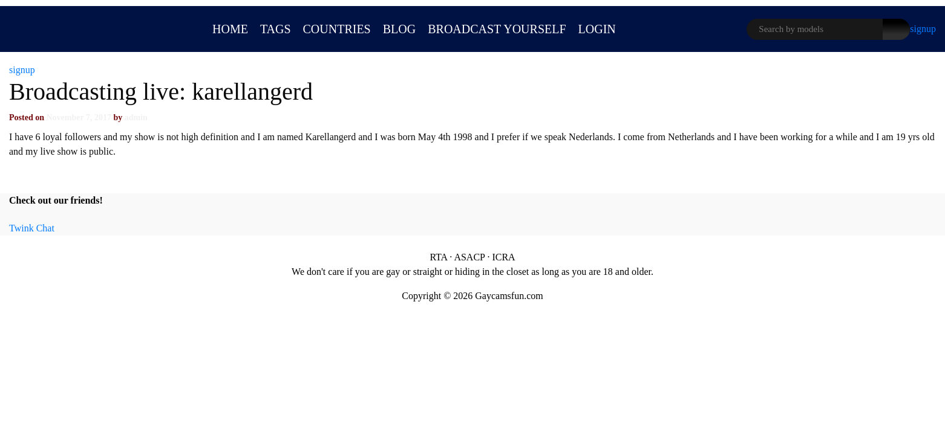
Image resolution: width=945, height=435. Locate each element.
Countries (337, 29)
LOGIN (597, 29)
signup (923, 29)
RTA (438, 257)
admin (136, 117)
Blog (399, 29)
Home (230, 29)
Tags (275, 29)
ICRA (503, 257)
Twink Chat (31, 228)
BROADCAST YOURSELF (497, 29)
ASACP (469, 257)
